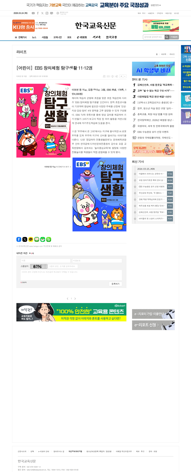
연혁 (32, 451)
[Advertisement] (143, 266)
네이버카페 (42, 239)
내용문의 (151, 13)
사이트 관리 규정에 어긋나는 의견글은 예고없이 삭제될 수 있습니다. (50, 272)
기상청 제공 (63, 14)
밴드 (48, 239)
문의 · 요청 (153, 451)
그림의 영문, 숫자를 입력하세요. (62, 266)
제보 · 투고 (141, 13)
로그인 (176, 13)
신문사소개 (22, 451)
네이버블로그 (51, 13)
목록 (104, 76)
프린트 (112, 76)
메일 (108, 76)
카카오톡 (30, 239)
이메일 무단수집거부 (124, 451)
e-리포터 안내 (43, 451)
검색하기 (167, 37)
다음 (75, 298)
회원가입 (168, 13)
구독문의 (160, 13)
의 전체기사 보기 (56, 166)
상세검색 (174, 37)
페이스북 (38, 13)
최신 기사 (138, 162)
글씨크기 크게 (121, 76)
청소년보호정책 (99, 451)
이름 (23, 260)
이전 (67, 298)
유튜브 (33, 13)
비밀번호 (77, 260)
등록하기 (115, 283)
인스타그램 (47, 13)
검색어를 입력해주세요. (153, 37)
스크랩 (116, 76)
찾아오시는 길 (58, 451)
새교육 (163, 54)
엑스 (42, 13)
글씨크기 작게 (124, 76)
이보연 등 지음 (21, 76)
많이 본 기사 (139, 79)
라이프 (172, 54)
